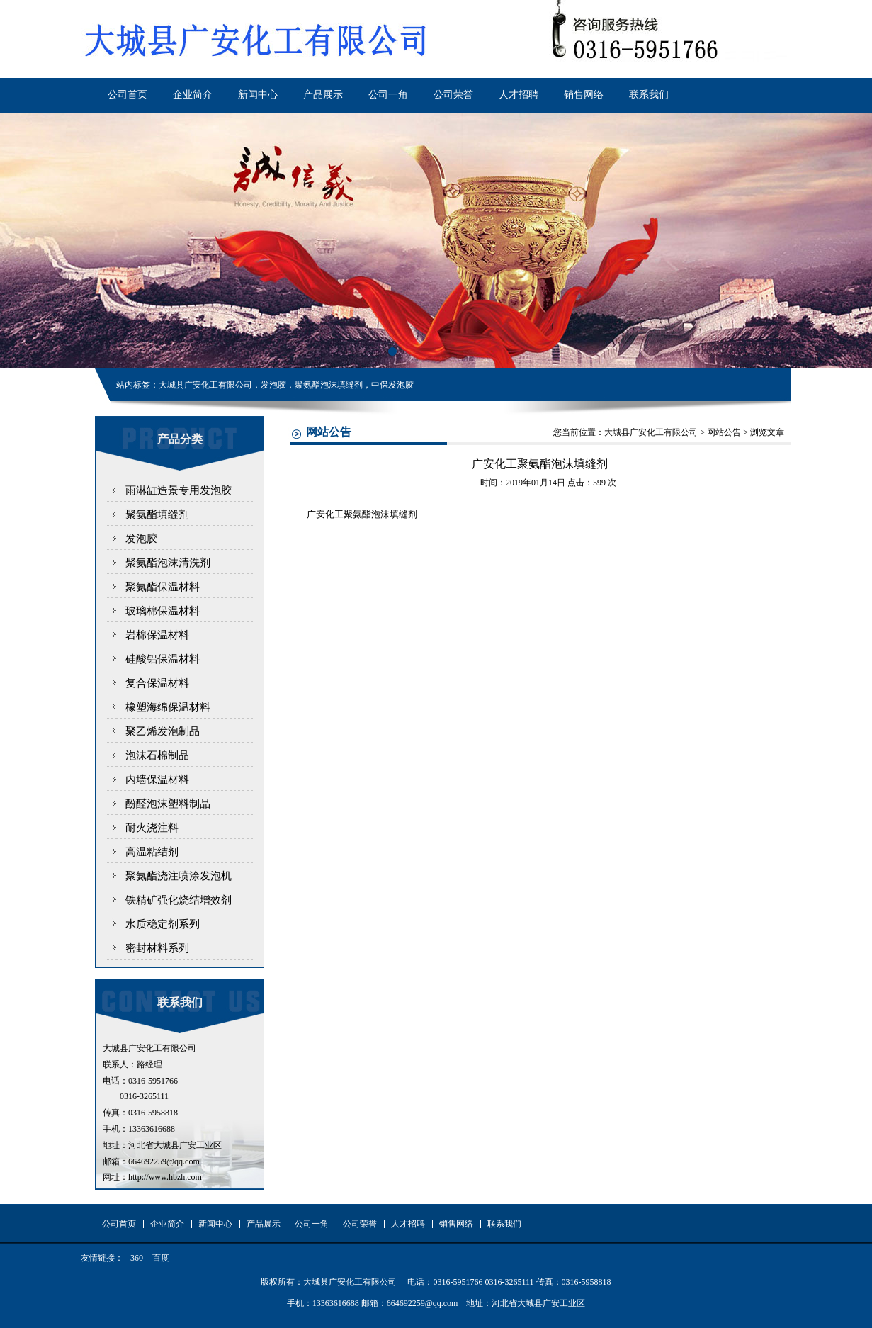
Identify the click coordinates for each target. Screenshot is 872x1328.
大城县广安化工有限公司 (651, 432)
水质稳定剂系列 (162, 924)
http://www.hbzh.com (165, 1177)
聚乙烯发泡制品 (162, 731)
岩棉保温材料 (157, 635)
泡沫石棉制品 (157, 755)
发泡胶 (141, 538)
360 (136, 1258)
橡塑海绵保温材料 (167, 707)
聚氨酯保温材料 (162, 586)
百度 (160, 1258)
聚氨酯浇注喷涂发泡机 (178, 876)
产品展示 (323, 94)
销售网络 (584, 94)
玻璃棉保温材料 (162, 611)
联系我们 (649, 94)
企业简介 (193, 94)
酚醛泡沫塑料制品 (167, 803)
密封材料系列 (157, 948)
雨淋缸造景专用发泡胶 (178, 490)
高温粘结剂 (152, 851)
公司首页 (127, 94)
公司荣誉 (453, 94)
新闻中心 (258, 94)
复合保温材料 (157, 683)
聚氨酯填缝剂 (157, 514)
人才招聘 (518, 94)
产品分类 (180, 439)
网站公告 (724, 432)
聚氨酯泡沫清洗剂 (167, 562)
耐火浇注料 (152, 827)
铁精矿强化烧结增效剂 (178, 900)
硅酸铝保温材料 (162, 659)
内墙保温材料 (157, 779)
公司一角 (388, 94)
